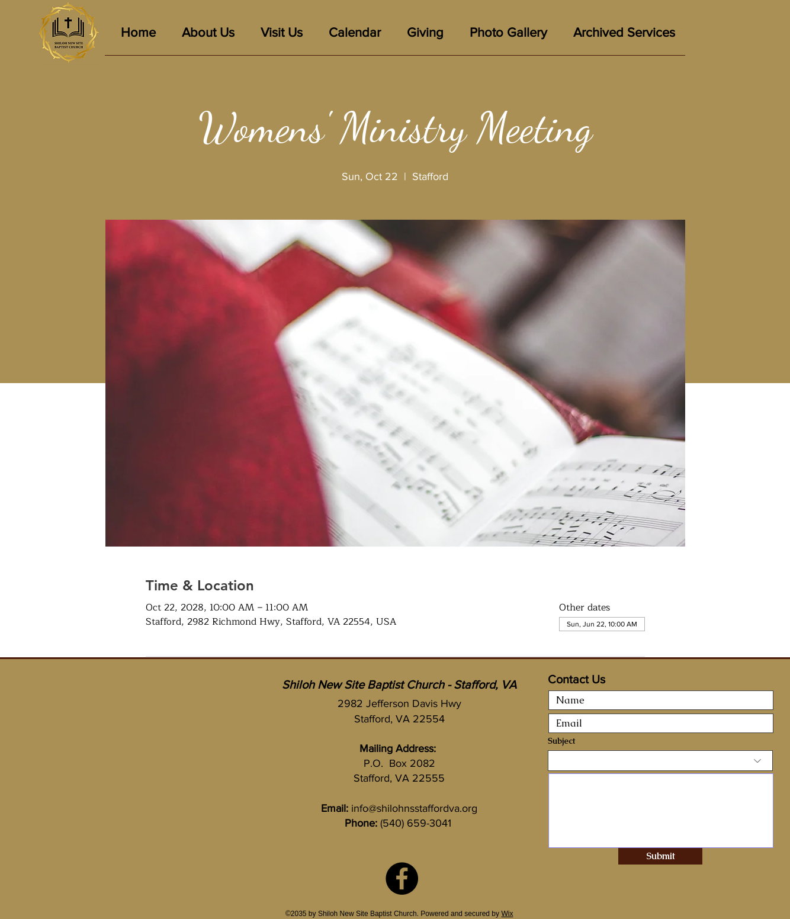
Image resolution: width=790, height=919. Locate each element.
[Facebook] (402, 878)
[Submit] (660, 856)
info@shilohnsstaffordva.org (414, 808)
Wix (507, 914)
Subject (561, 741)
